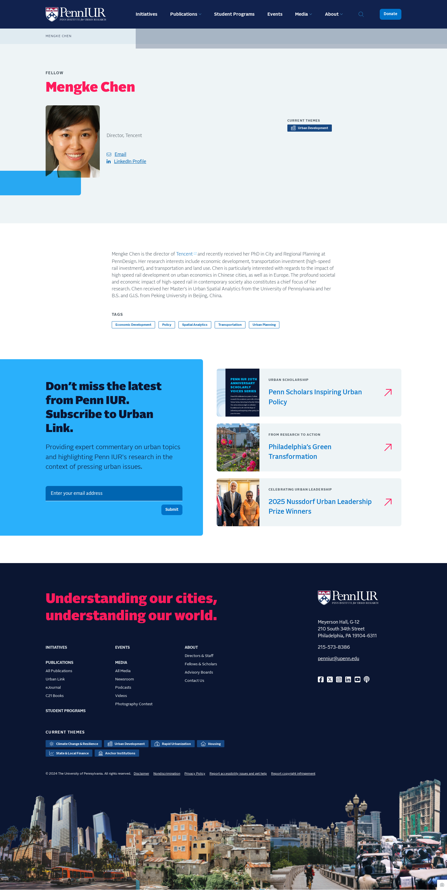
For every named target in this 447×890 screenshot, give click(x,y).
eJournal (53, 688)
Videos (121, 696)
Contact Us (194, 681)
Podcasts (123, 688)
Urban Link (55, 679)
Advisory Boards (199, 672)
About (332, 14)
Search (361, 14)
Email (120, 154)
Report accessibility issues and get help (238, 773)
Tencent (184, 254)
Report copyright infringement (293, 773)
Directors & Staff (199, 656)
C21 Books (55, 696)
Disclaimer (141, 773)
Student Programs (234, 14)
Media (301, 14)
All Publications (59, 671)
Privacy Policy (194, 773)
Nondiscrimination (166, 773)
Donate (390, 14)
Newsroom (124, 679)
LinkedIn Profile (130, 161)
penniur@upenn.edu (338, 658)
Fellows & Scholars (201, 664)
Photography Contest (134, 704)
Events (275, 14)
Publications (183, 14)
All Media (123, 671)
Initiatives (146, 14)
